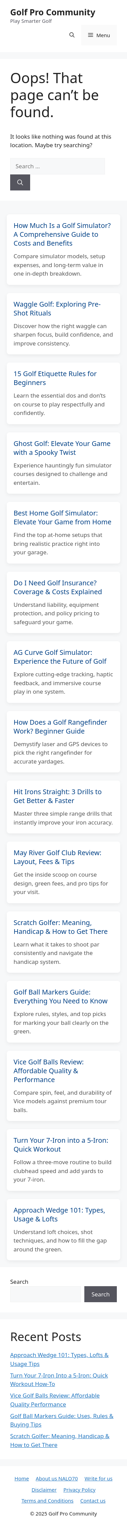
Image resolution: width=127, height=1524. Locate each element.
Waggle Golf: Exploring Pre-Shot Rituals (57, 308)
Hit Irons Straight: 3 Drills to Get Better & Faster (58, 796)
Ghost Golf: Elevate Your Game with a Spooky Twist (62, 448)
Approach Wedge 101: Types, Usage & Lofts (59, 1214)
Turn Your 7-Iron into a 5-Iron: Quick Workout (61, 1145)
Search (19, 1282)
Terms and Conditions (47, 1500)
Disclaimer (44, 1489)
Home (22, 1478)
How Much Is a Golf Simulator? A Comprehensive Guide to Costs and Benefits (62, 234)
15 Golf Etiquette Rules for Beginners (55, 378)
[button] (72, 35)
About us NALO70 (57, 1478)
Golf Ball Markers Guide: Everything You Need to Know (61, 996)
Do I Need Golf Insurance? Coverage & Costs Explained (58, 587)
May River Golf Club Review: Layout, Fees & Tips (57, 857)
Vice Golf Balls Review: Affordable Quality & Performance (49, 1070)
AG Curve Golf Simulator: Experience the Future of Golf (60, 657)
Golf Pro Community (52, 12)
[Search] (20, 182)
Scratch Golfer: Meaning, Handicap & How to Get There (61, 927)
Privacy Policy (79, 1489)
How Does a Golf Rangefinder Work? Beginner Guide (60, 727)
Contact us (93, 1500)
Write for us (98, 1478)
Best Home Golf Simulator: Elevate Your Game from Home (62, 517)
